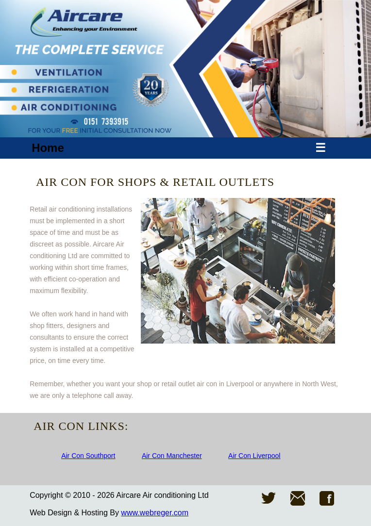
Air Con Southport (88, 456)
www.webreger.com (154, 513)
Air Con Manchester (172, 456)
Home (48, 147)
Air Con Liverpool (254, 456)
